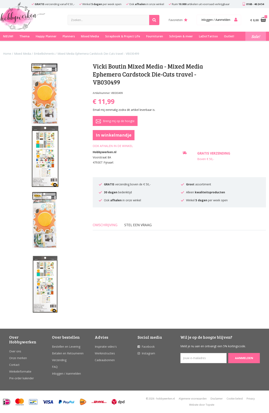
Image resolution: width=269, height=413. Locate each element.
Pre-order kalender (21, 378)
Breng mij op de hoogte (115, 121)
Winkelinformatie (20, 371)
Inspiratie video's (106, 346)
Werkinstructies (105, 353)
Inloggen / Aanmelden (66, 373)
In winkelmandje (113, 135)
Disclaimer (217, 398)
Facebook (148, 346)
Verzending (59, 360)
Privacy (251, 398)
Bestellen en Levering (66, 346)
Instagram (148, 353)
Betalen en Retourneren (68, 353)
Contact (14, 365)
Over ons (15, 351)
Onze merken (18, 358)
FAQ (55, 367)
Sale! (255, 36)
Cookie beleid (235, 398)
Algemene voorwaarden (193, 398)
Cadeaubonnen (105, 360)
